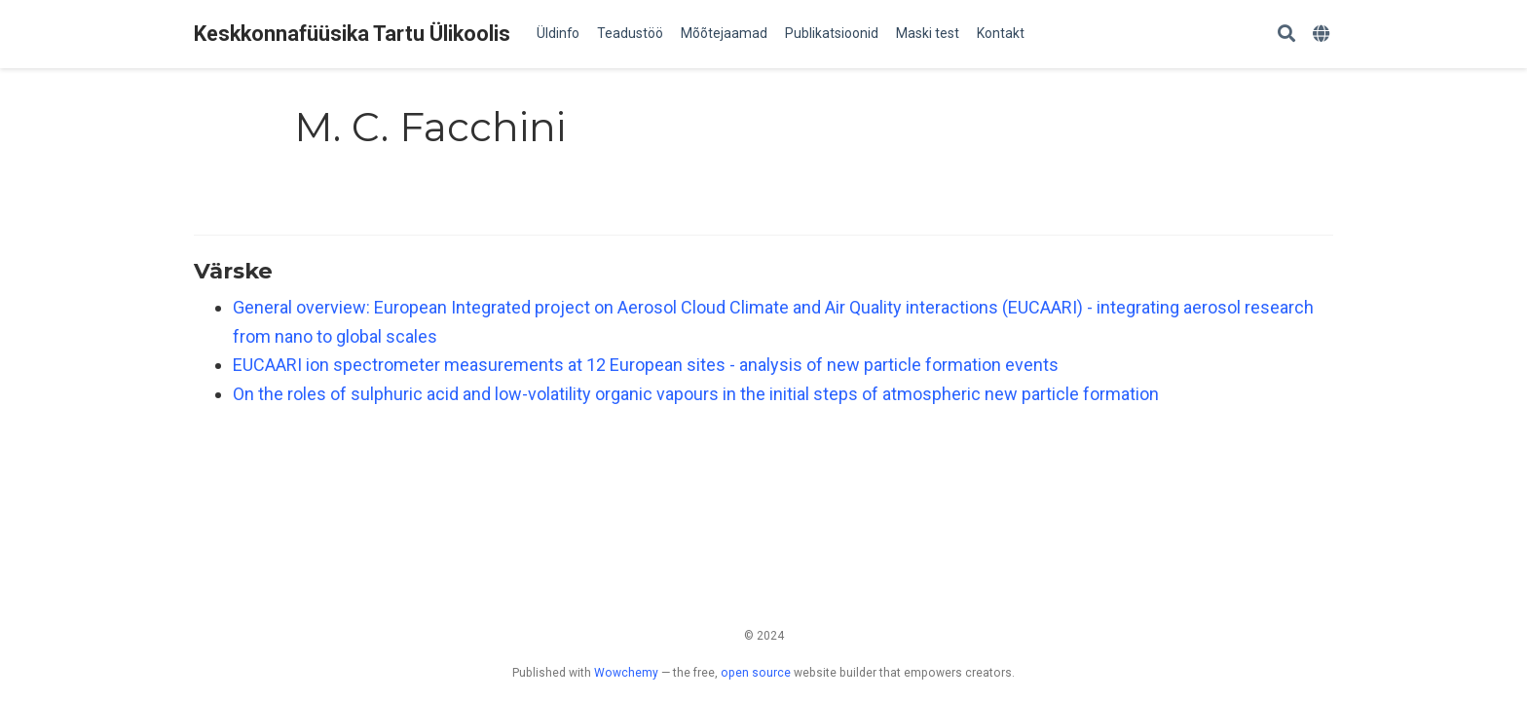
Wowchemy (626, 673)
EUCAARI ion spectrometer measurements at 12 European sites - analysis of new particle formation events (646, 364)
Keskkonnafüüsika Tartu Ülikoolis (352, 33)
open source (756, 673)
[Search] (1286, 34)
